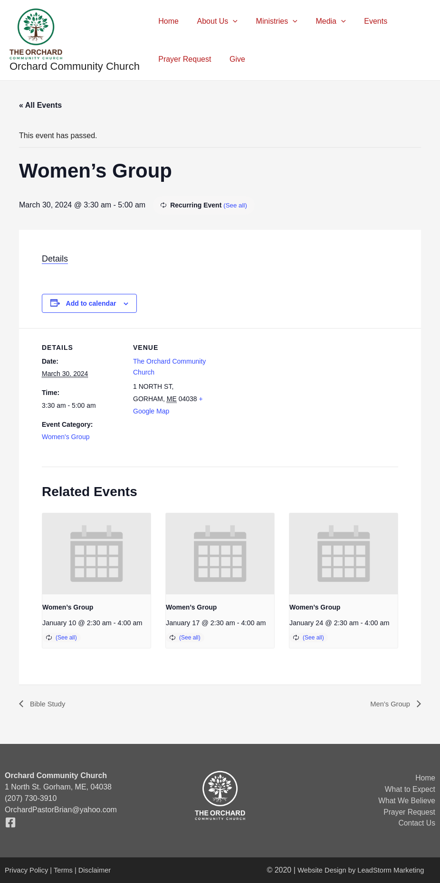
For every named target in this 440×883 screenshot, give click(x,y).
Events (361, 21)
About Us (212, 21)
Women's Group (65, 437)
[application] (228, 21)
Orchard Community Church (75, 66)
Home (167, 21)
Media (320, 21)
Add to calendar (91, 303)
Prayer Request (183, 59)
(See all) (235, 205)
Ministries (268, 21)
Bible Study (48, 704)
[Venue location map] (274, 394)
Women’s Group (67, 607)
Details (55, 258)
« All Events (40, 105)
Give (232, 59)
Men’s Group (389, 704)
